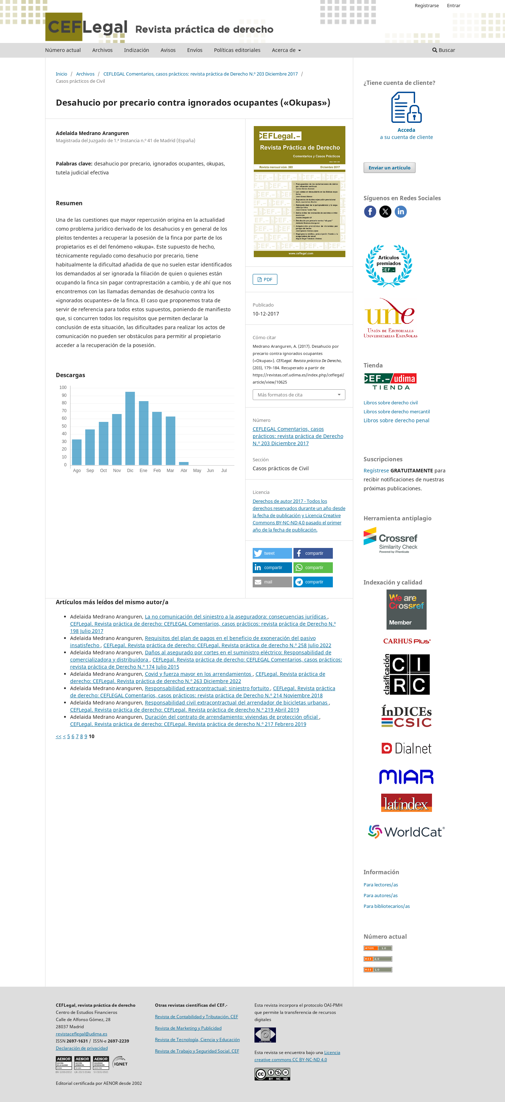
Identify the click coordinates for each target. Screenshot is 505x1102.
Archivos (102, 50)
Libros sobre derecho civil (391, 402)
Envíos (195, 50)
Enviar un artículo (390, 167)
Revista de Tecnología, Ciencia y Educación (197, 1039)
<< (59, 736)
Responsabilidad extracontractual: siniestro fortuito (207, 688)
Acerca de (284, 50)
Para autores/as (381, 895)
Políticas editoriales (237, 50)
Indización (136, 50)
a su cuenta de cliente (406, 129)
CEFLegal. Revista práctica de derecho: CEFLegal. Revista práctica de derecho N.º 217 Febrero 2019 (188, 724)
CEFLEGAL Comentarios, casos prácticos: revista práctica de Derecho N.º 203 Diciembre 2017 (200, 74)
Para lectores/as (381, 884)
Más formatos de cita (280, 394)
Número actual (63, 50)
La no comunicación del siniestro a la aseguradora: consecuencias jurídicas (236, 616)
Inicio (61, 74)
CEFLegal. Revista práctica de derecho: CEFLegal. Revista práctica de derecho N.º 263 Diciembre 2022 (197, 677)
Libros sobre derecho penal (396, 420)
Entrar (453, 5)
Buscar (443, 50)
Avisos (168, 50)
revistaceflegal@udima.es (81, 1034)
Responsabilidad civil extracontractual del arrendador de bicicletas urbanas (237, 702)
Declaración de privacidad (82, 1048)
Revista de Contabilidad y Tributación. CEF (196, 1017)
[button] (272, 553)
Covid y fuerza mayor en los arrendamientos (199, 673)
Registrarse (427, 5)
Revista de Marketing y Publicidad (188, 1028)
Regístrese (376, 470)
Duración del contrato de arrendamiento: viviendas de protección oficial (232, 716)
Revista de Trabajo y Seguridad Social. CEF (197, 1051)
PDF (267, 279)
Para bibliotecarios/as (387, 906)
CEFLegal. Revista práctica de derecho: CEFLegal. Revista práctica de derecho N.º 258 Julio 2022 (217, 645)
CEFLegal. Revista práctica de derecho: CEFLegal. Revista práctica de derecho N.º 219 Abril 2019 (184, 709)
